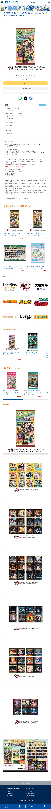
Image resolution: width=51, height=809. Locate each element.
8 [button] (34, 76)
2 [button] (19, 76)
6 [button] (29, 76)
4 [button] (24, 76)
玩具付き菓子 (9, 125)
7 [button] (32, 76)
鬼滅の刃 (9, 133)
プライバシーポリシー (31, 789)
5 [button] (27, 76)
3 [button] (22, 76)
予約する (25, 83)
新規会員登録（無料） (31, 796)
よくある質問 (29, 791)
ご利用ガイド (10, 791)
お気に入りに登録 (25, 89)
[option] (26, 48)
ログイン (32, 2)
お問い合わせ (10, 793)
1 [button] (16, 76)
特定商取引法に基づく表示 (13, 789)
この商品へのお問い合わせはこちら (26, 93)
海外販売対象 (10, 796)
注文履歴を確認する (30, 793)
